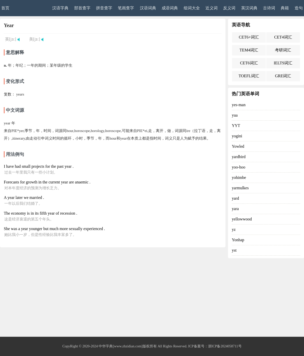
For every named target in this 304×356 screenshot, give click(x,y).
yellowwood (242, 219)
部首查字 (82, 8)
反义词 (229, 8)
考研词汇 (283, 50)
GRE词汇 (283, 76)
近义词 (211, 8)
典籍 (285, 8)
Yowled (238, 146)
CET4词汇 (283, 37)
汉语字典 (60, 8)
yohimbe (239, 177)
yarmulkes (240, 188)
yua (235, 115)
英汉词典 (249, 8)
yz (234, 229)
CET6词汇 (249, 63)
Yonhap (238, 240)
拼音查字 (104, 8)
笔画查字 (126, 8)
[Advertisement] (152, 298)
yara (235, 209)
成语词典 (170, 8)
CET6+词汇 (249, 37)
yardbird (238, 157)
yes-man (238, 105)
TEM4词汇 (249, 50)
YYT (236, 125)
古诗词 (269, 8)
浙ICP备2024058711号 (225, 346)
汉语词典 (148, 8)
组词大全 (192, 8)
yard (235, 198)
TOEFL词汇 (249, 76)
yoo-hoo (238, 167)
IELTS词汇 (283, 63)
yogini (237, 136)
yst (234, 250)
